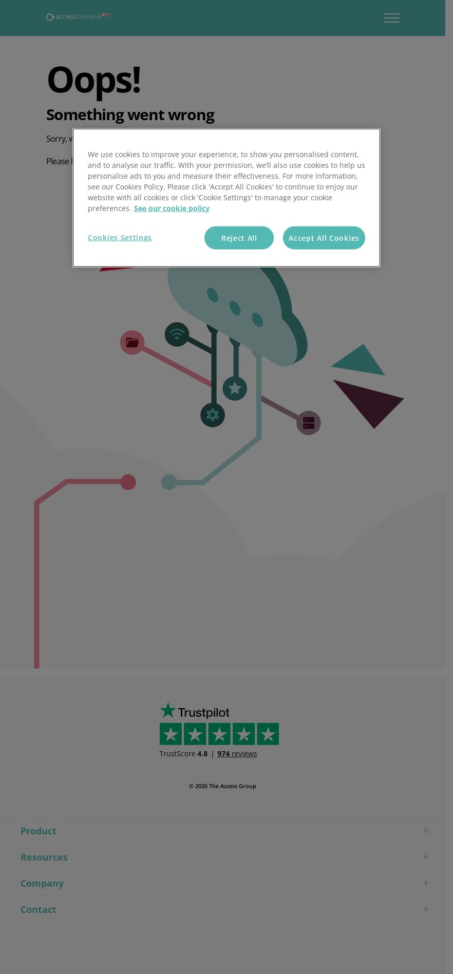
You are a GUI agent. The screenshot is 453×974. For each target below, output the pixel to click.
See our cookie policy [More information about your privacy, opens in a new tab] (172, 208)
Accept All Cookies (324, 237)
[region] (226, 198)
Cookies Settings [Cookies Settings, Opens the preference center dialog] (120, 237)
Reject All (239, 237)
